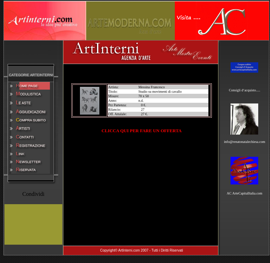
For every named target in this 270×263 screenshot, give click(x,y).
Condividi (33, 194)
